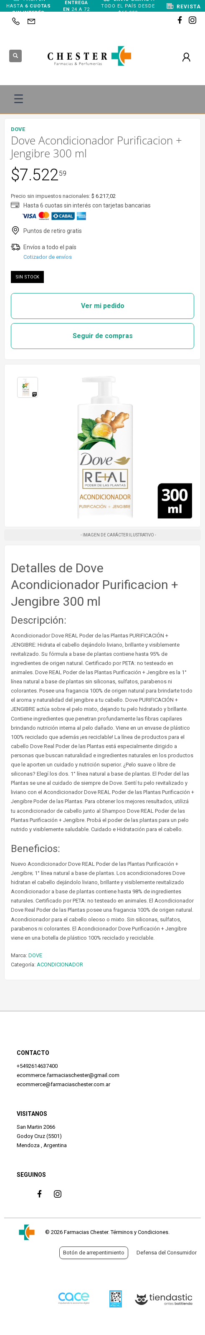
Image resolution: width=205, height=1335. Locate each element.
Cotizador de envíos (47, 257)
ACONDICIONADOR (60, 964)
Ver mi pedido (102, 306)
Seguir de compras (103, 336)
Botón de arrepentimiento (93, 1252)
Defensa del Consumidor (167, 1252)
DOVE (35, 955)
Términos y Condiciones (139, 1232)
